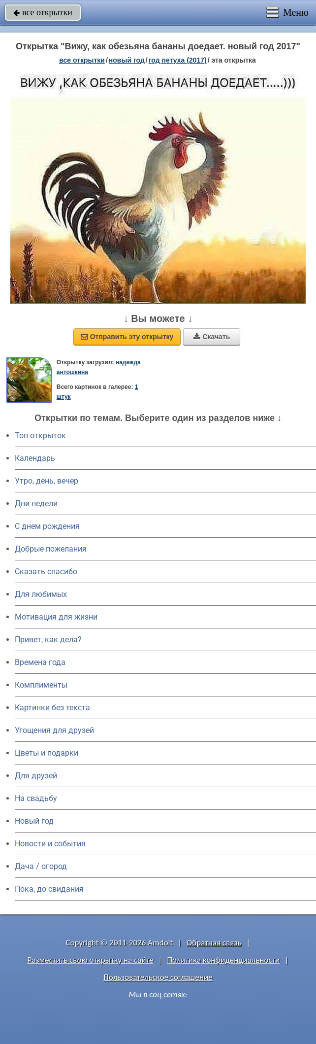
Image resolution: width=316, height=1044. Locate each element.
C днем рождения (47, 526)
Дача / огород (41, 866)
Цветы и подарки (46, 753)
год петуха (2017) (178, 60)
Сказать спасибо (46, 571)
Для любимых (41, 594)
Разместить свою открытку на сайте (91, 960)
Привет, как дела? (48, 639)
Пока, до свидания (49, 889)
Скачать (211, 337)
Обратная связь (214, 943)
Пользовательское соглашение (157, 977)
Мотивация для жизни (56, 617)
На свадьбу (36, 798)
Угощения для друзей (54, 730)
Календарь (35, 458)
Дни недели (36, 503)
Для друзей (36, 775)
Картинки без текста (52, 707)
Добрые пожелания (51, 549)
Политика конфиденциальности (223, 960)
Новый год (34, 821)
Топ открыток (40, 435)
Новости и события (50, 843)
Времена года (40, 662)
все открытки (42, 12)
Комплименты (41, 685)
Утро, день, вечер (46, 481)
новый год (127, 60)
